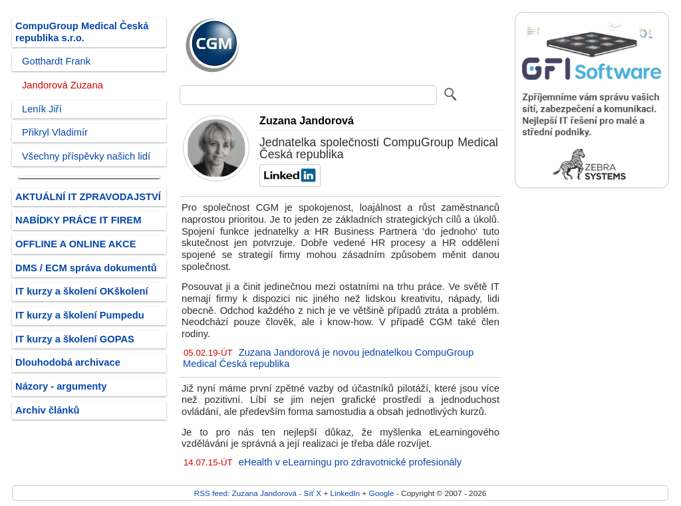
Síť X (313, 493)
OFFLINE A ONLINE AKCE (75, 244)
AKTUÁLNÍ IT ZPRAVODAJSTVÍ (88, 196)
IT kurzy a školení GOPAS (74, 339)
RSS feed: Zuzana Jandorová (245, 493)
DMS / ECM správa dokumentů (86, 268)
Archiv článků (47, 410)
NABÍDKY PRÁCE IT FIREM (78, 220)
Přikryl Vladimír (55, 132)
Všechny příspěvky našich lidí (86, 156)
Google (381, 493)
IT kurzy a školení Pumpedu (79, 315)
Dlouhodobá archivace (67, 362)
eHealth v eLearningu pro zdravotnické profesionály (350, 462)
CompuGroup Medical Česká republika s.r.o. (81, 32)
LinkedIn (345, 493)
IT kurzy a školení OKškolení (81, 291)
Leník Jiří (42, 109)
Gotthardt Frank (56, 61)
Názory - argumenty (60, 386)
